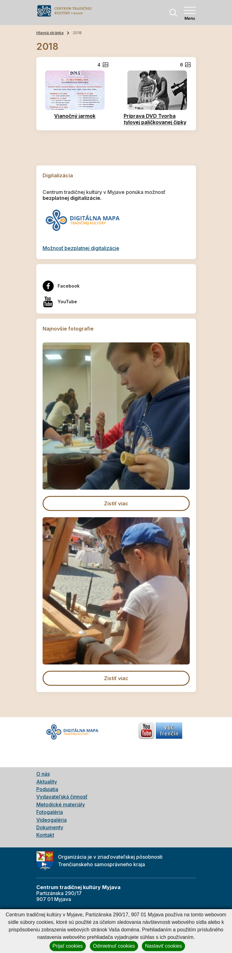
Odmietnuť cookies (114, 946)
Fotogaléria (49, 812)
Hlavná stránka (50, 32)
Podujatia (47, 789)
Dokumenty (49, 827)
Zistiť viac (116, 503)
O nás (43, 774)
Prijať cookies (68, 946)
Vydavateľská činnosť (61, 797)
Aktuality (46, 782)
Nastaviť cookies (163, 946)
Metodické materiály (60, 804)
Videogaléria (51, 820)
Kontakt (45, 835)
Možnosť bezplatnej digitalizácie (81, 248)
